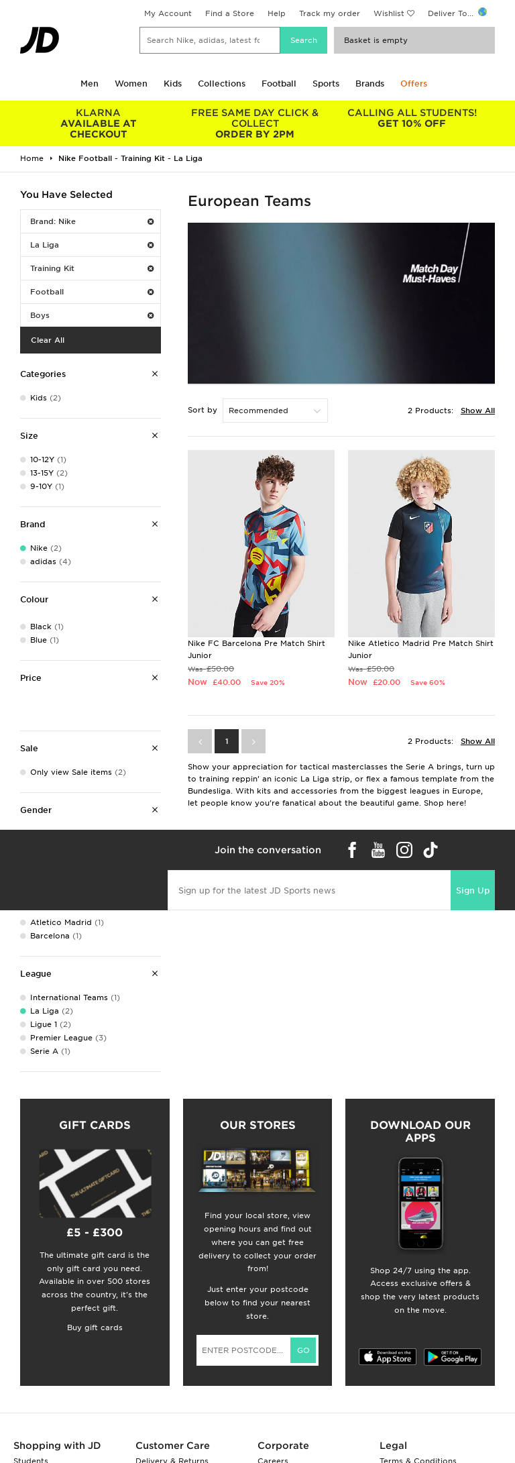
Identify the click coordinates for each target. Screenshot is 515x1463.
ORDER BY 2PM (255, 123)
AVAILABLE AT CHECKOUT (99, 123)
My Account (168, 13)
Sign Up (473, 890)
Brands (369, 83)
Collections (221, 83)
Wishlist (389, 13)
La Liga (92, 245)
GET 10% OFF (412, 118)
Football (279, 83)
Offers (413, 83)
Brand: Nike (92, 221)
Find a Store (229, 13)
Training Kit (92, 268)
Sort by (202, 410)
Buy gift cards (95, 1327)
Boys (92, 315)
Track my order (329, 13)
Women (131, 83)
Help (277, 13)
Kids (173, 83)
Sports (325, 83)
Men (89, 83)
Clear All (47, 340)
